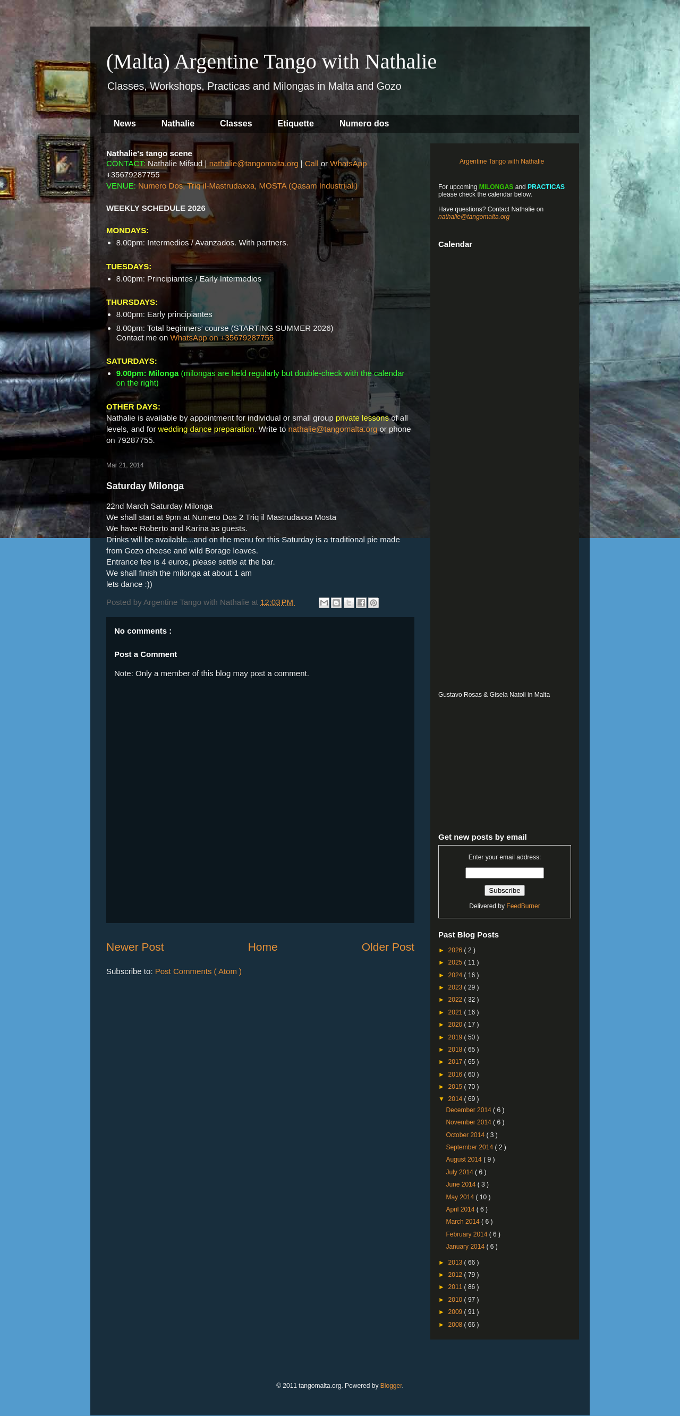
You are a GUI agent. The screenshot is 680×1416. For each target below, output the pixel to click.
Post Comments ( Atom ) (198, 971)
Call (312, 163)
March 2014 (463, 1221)
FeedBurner (523, 906)
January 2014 (466, 1246)
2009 (456, 1312)
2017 (456, 1061)
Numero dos (364, 123)
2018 (456, 1049)
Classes (236, 123)
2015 (456, 1086)
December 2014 (469, 1110)
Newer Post (135, 947)
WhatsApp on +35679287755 (222, 337)
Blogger (391, 1385)
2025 (456, 962)
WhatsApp (348, 163)
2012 (456, 1274)
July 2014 (460, 1172)
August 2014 (464, 1159)
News (125, 123)
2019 (456, 1037)
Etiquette (296, 123)
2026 (456, 950)
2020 (456, 1024)
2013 (456, 1262)
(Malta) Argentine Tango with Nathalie (271, 61)
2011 (456, 1287)
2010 (456, 1299)
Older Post (388, 947)
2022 (456, 999)
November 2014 (469, 1122)
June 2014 (461, 1184)
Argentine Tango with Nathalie (502, 161)
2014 (456, 1099)
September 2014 (470, 1147)
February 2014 (467, 1234)
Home (263, 947)
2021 (456, 1012)
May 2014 (460, 1197)
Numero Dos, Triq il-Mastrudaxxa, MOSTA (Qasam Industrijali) (248, 185)
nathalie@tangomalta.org (254, 163)
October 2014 (466, 1135)
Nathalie (178, 123)
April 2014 (461, 1209)
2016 (456, 1074)
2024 (456, 975)
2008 (456, 1324)
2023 (456, 987)
